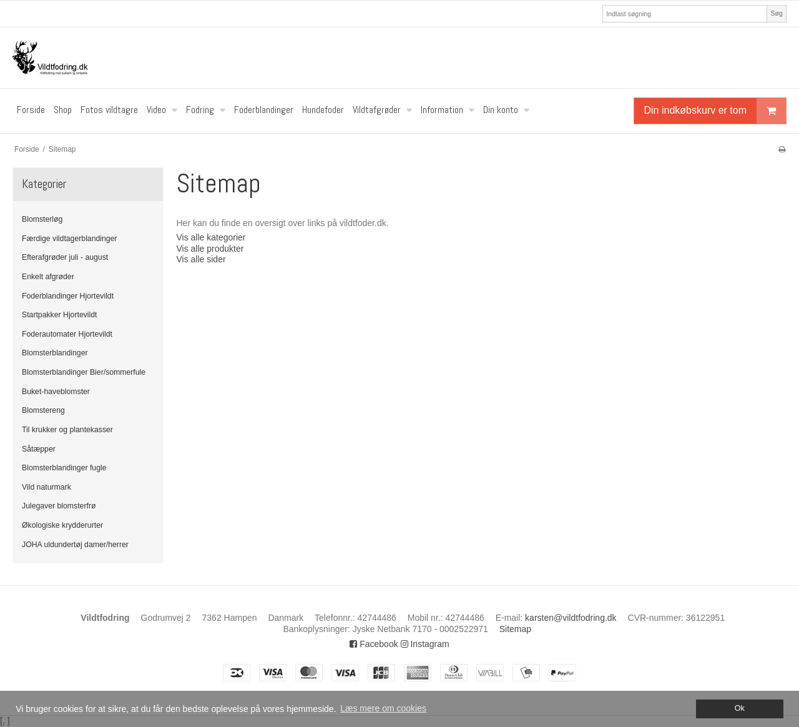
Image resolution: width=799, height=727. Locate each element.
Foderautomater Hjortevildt (67, 334)
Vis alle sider (200, 259)
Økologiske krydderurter (62, 525)
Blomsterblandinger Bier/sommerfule (83, 372)
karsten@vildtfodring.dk (571, 618)
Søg (776, 13)
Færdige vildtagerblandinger (69, 238)
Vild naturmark (46, 487)
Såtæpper (39, 449)
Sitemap (515, 629)
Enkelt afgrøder (48, 276)
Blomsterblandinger (55, 353)
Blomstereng (43, 410)
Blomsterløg (42, 219)
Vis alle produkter (209, 249)
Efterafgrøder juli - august (65, 257)
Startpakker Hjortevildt (59, 314)
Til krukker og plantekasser (67, 429)
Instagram (425, 644)
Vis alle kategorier (210, 237)
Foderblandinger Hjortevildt (68, 296)
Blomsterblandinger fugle (64, 467)
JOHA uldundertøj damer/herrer (75, 544)
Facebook (374, 644)
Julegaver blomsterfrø (59, 506)
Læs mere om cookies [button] (383, 708)
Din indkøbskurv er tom (715, 111)
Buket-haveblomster (56, 391)
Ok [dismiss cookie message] (740, 708)
